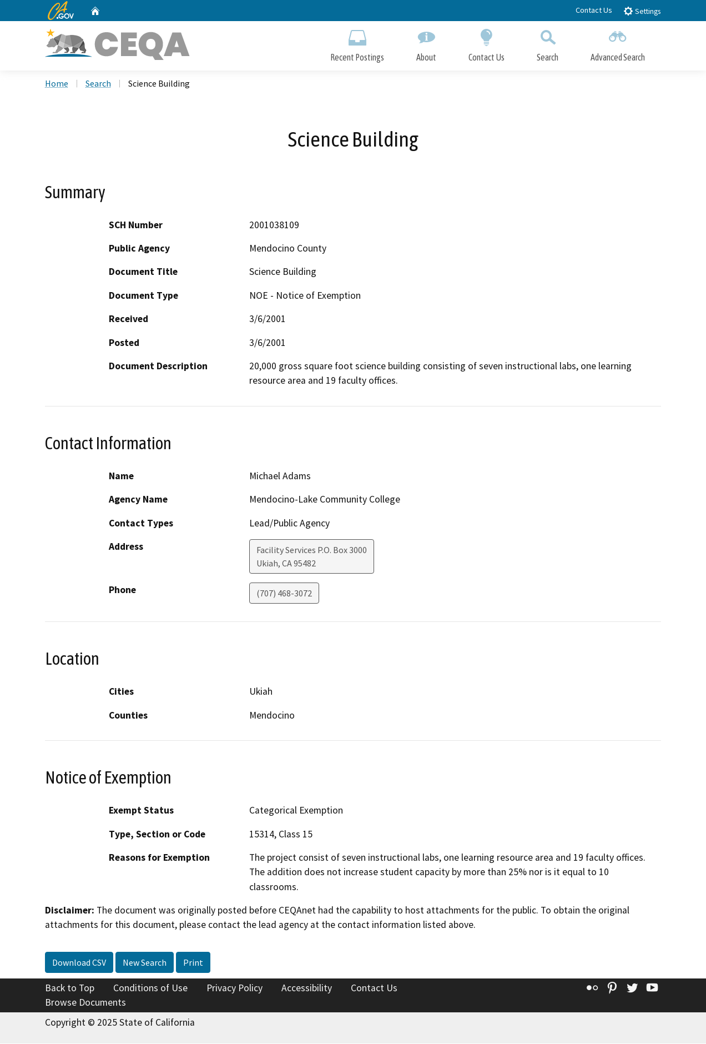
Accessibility (306, 988)
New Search (145, 962)
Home (56, 83)
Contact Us (594, 10)
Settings (641, 11)
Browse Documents (85, 1003)
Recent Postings (357, 43)
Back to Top (69, 988)
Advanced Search (617, 43)
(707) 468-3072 (284, 593)
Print (193, 962)
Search (547, 43)
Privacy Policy (234, 988)
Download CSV (79, 962)
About (426, 43)
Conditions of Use (150, 988)
